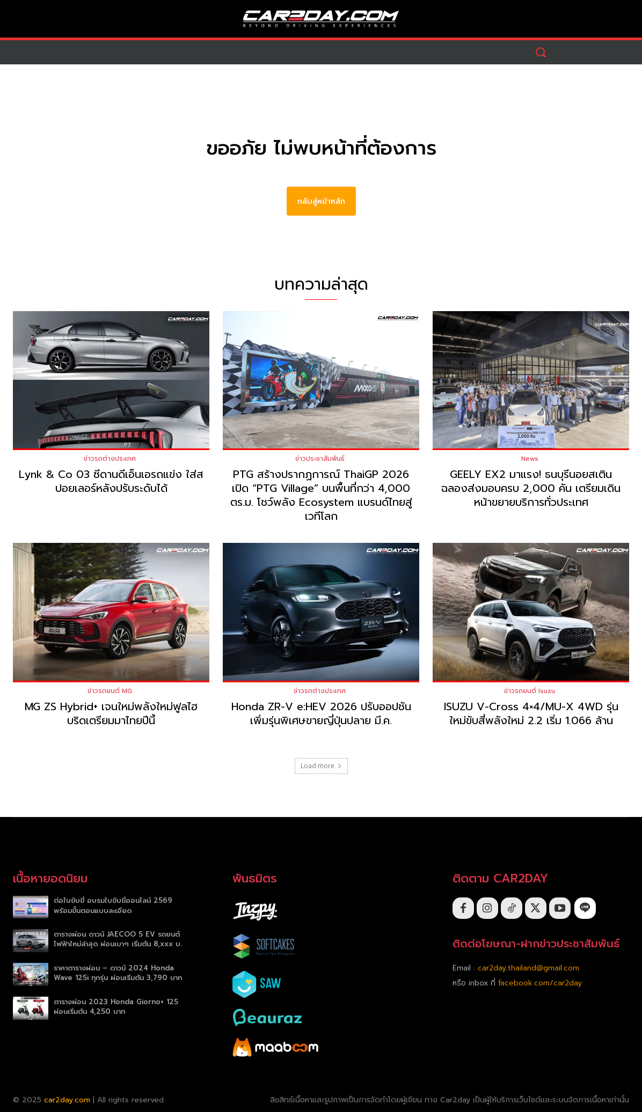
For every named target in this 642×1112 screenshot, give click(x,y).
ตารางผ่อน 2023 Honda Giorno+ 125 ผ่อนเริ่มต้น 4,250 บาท (116, 1007)
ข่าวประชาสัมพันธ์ (320, 459)
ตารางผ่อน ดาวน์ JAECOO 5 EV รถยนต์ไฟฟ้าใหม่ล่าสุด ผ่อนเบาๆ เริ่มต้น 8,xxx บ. (118, 939)
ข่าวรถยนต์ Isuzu (529, 691)
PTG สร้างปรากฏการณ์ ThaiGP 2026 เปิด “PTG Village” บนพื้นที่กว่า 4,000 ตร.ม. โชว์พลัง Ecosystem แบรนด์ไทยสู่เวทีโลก (321, 496)
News (529, 459)
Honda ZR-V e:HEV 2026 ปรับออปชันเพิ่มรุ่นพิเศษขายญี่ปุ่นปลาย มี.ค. (321, 713)
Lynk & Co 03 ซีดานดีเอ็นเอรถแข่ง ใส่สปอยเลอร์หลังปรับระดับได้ (111, 482)
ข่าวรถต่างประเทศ (110, 459)
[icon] (585, 908)
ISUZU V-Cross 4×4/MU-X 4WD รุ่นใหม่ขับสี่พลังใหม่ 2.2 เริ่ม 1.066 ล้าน (531, 713)
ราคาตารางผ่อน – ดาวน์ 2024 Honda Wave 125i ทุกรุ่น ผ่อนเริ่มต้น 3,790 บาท (118, 973)
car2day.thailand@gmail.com (528, 968)
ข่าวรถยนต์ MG (109, 691)
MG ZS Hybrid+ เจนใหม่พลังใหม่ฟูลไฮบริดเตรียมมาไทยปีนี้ (111, 713)
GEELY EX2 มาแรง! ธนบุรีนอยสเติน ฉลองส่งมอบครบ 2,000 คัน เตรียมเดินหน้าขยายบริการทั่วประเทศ (531, 489)
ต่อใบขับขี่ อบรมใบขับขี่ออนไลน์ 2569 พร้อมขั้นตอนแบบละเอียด (113, 906)
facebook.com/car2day (540, 983)
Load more (321, 765)
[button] (541, 52)
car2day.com (67, 1100)
